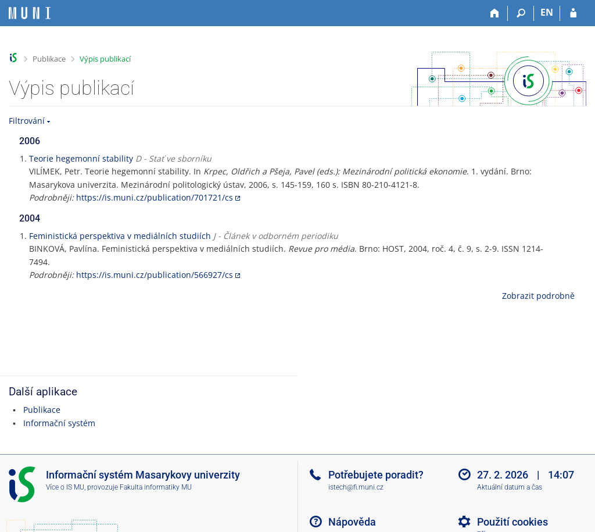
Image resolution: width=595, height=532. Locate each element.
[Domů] (495, 13)
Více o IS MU (65, 487)
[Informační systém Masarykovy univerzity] (30, 13)
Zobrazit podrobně (538, 295)
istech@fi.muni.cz (355, 487)
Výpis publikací (105, 58)
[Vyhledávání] (521, 13)
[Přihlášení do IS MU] (573, 13)
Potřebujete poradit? (376, 475)
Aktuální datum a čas (509, 487)
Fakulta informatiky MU (156, 487)
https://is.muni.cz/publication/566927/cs (154, 274)
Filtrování (27, 120)
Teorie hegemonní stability (81, 158)
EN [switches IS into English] (546, 12)
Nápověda (352, 522)
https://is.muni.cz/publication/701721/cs (154, 197)
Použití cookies (512, 522)
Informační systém (59, 423)
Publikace (49, 58)
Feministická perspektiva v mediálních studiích (120, 235)
